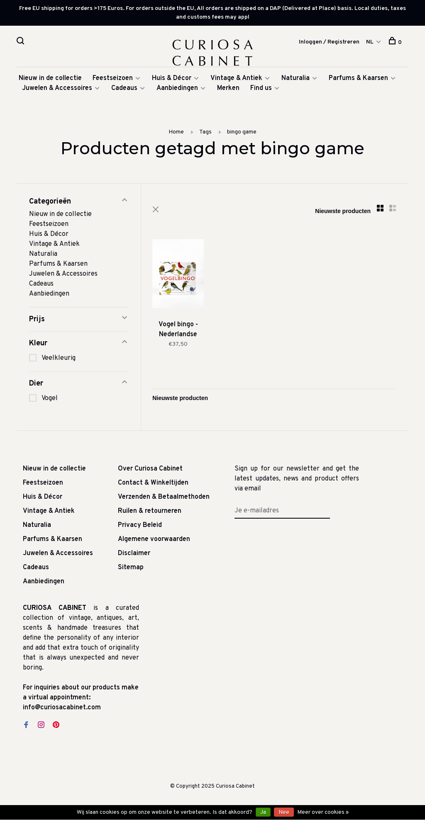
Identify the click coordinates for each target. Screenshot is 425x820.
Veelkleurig (59, 360)
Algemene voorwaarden (154, 541)
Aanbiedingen (177, 90)
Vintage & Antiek (236, 80)
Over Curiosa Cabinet (150, 470)
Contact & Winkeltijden (153, 484)
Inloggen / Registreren (329, 42)
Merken (228, 90)
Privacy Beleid (140, 527)
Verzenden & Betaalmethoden (164, 499)
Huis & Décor (171, 80)
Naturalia (296, 80)
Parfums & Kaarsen (358, 80)
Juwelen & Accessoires (57, 90)
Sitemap (131, 569)
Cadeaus (124, 90)
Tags (205, 133)
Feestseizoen (113, 80)
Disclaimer (134, 555)
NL (370, 42)
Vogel (50, 400)
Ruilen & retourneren (149, 513)
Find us (261, 90)
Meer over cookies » (323, 812)
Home (176, 133)
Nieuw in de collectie (50, 80)
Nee (283, 812)
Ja (263, 812)
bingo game (241, 133)
